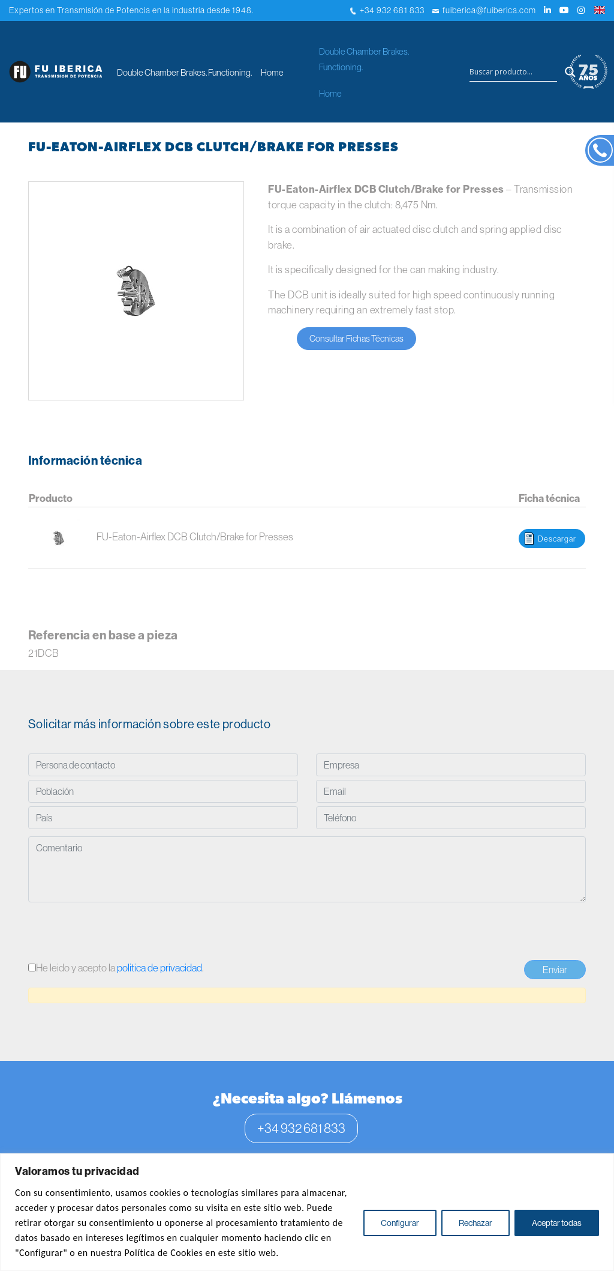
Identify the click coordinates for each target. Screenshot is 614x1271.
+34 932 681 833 (387, 10)
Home (272, 72)
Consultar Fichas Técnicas (356, 338)
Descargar (557, 538)
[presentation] (119, 933)
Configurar (400, 1223)
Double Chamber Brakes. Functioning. (184, 72)
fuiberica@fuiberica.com (484, 10)
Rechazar (475, 1223)
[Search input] (513, 72)
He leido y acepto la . (116, 967)
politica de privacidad (159, 967)
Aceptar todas (557, 1223)
